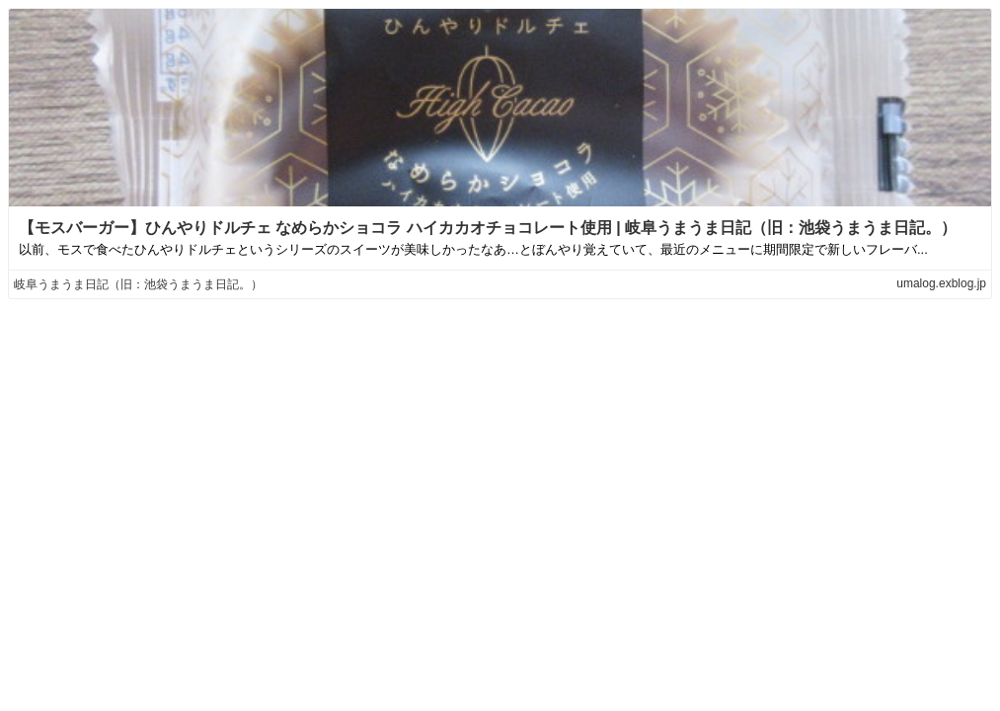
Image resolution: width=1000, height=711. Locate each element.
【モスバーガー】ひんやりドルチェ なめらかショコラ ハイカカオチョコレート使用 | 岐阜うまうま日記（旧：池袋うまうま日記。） (488, 227)
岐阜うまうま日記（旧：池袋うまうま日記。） (138, 284)
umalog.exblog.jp (941, 283)
